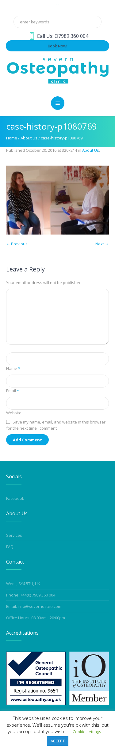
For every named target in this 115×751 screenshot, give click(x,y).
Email (12, 390)
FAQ (9, 546)
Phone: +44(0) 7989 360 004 (30, 595)
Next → (102, 244)
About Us (29, 138)
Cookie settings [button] (87, 731)
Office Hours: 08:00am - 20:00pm (35, 617)
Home (11, 138)
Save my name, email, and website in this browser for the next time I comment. (55, 425)
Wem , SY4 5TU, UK (23, 583)
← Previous (17, 244)
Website (13, 413)
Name (13, 368)
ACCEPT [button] (58, 741)
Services (14, 535)
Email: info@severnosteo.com (33, 606)
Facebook (15, 498)
